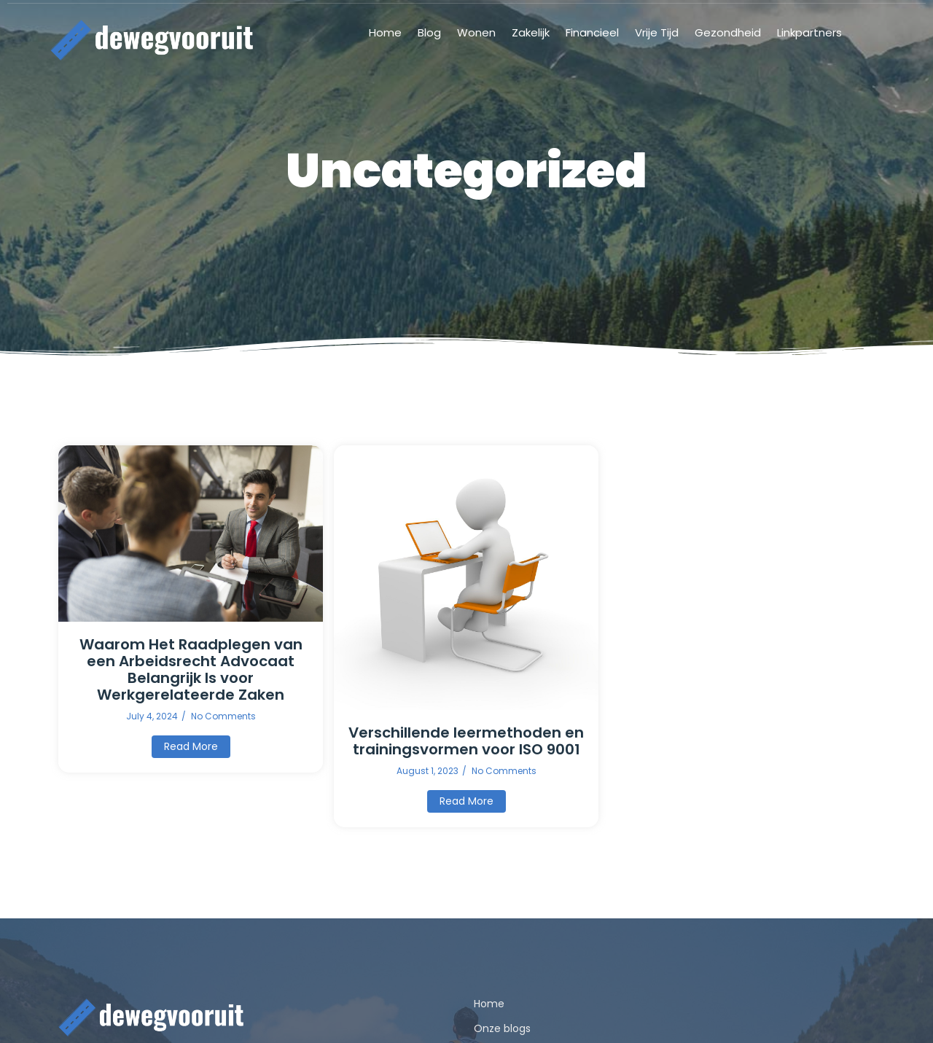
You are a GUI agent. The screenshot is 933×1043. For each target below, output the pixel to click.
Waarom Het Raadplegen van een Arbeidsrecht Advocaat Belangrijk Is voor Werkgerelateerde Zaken (190, 669)
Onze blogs (502, 1028)
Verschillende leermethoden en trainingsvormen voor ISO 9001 (466, 741)
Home (489, 1003)
